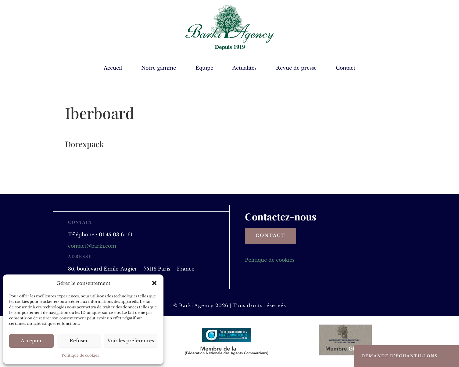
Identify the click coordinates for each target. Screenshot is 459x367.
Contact (345, 68)
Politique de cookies (80, 355)
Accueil (113, 68)
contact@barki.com (92, 246)
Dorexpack (84, 144)
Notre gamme (158, 68)
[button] (154, 283)
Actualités (244, 68)
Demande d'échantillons (399, 356)
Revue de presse (296, 68)
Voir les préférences (130, 340)
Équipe (204, 68)
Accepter (31, 340)
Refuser (79, 340)
